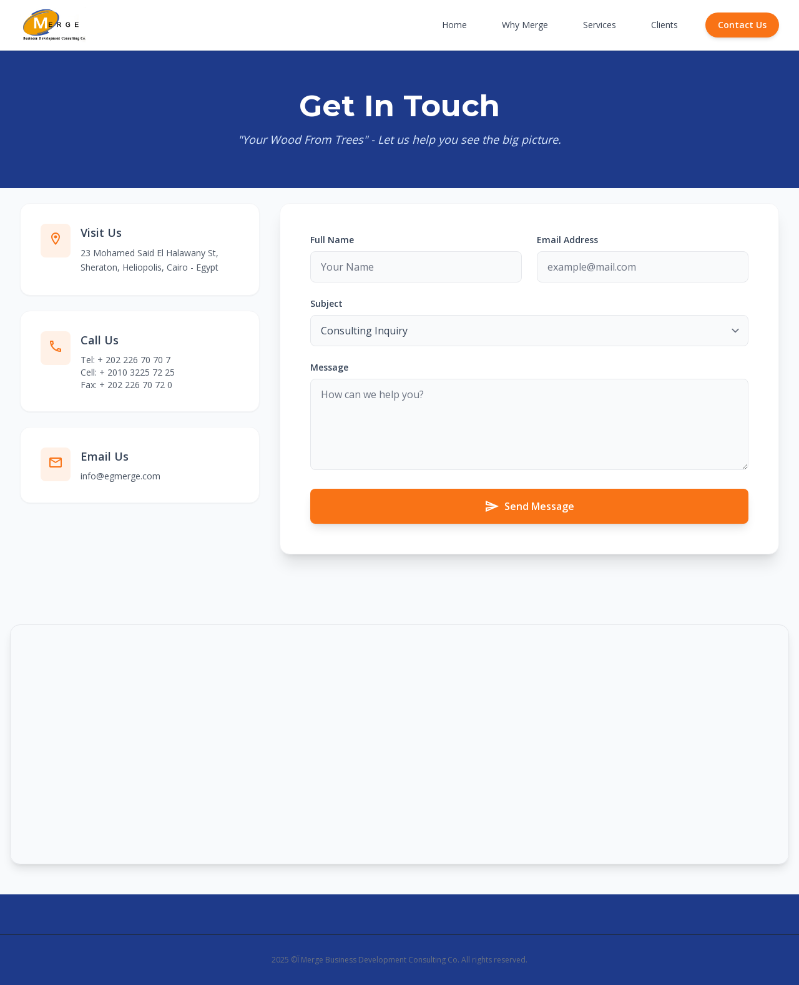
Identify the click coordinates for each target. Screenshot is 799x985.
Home (454, 25)
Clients (664, 25)
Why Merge (525, 25)
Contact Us (742, 25)
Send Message (529, 506)
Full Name (332, 240)
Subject (326, 303)
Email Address (567, 240)
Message (329, 367)
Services (599, 25)
